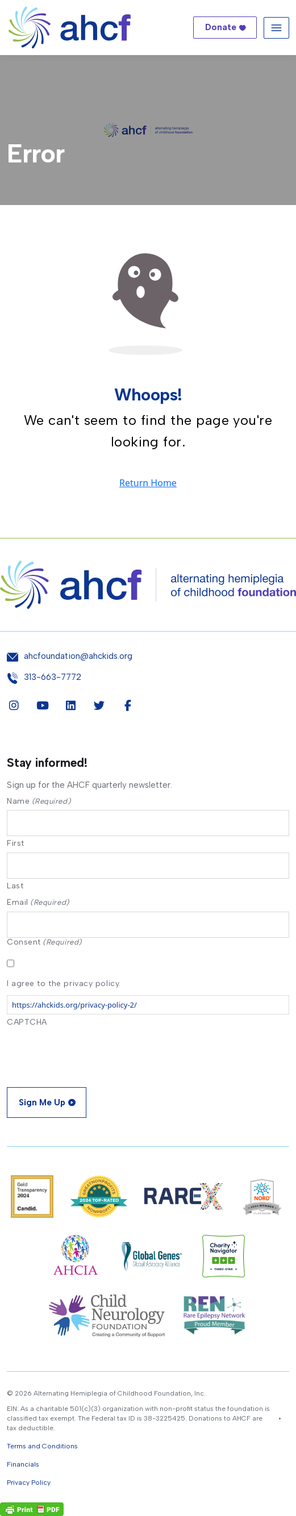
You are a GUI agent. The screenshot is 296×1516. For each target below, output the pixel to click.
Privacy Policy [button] (29, 1482)
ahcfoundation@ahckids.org (78, 656)
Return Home (148, 483)
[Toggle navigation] (276, 27)
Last (15, 885)
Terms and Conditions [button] (42, 1446)
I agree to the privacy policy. (64, 983)
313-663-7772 (52, 677)
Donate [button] (220, 27)
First (15, 842)
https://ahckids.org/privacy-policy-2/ (74, 1005)
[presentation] (93, 1053)
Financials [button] (23, 1464)
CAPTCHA (27, 1022)
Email (38, 902)
